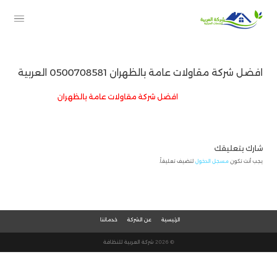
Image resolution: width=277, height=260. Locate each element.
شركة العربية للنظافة (128, 242)
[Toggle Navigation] (19, 20)
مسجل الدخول (212, 161)
